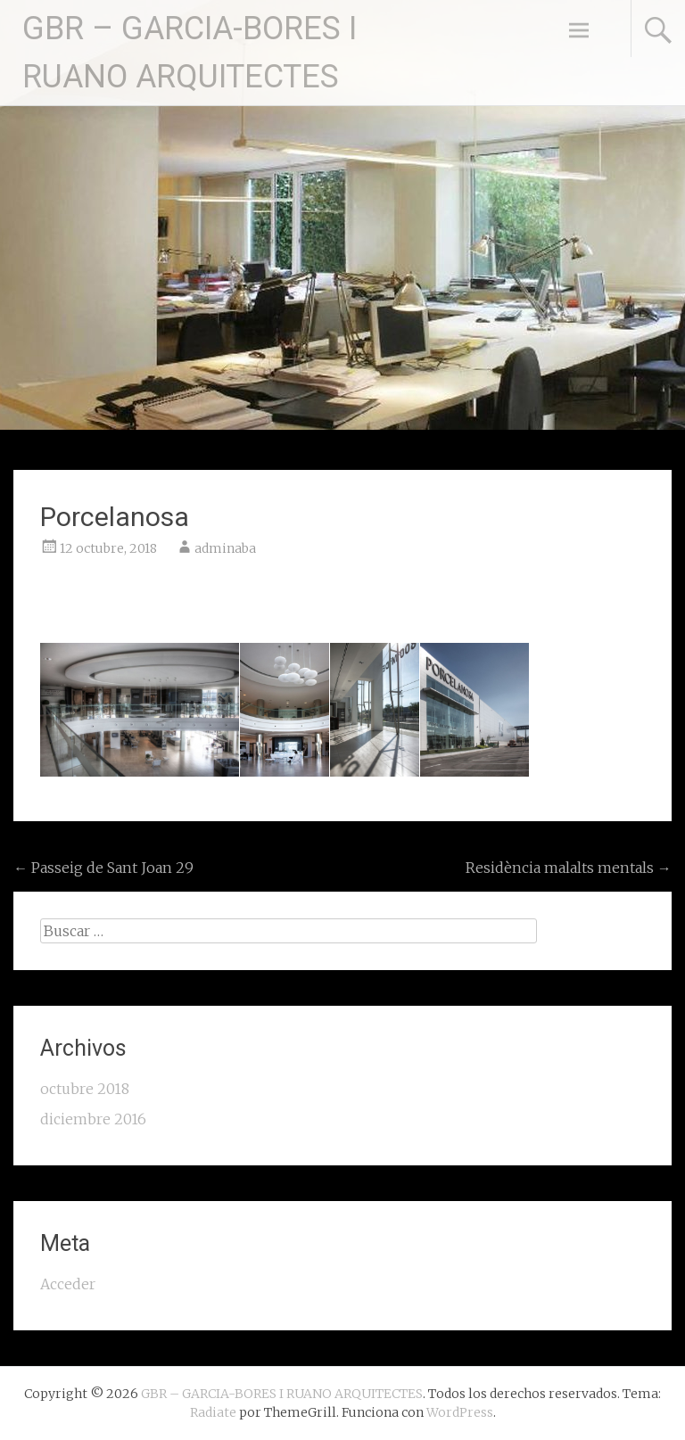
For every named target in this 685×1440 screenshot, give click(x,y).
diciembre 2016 (93, 1119)
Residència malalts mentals (569, 867)
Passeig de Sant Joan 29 (103, 867)
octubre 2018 (84, 1089)
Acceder (67, 1284)
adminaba (225, 548)
